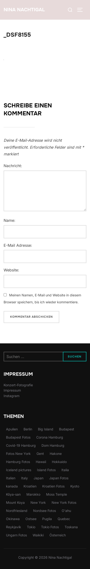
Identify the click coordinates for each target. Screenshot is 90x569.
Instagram (11, 396)
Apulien (12, 429)
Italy (24, 478)
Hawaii (41, 462)
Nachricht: (13, 165)
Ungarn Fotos (16, 535)
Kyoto (74, 486)
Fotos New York (18, 454)
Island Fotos (46, 470)
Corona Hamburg (49, 437)
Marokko (33, 494)
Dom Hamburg (53, 445)
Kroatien (30, 486)
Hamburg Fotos (18, 462)
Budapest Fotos (18, 437)
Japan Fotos (58, 478)
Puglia (47, 519)
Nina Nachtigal (24, 10)
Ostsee (30, 519)
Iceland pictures (18, 470)
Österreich (57, 535)
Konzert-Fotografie (18, 385)
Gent (40, 454)
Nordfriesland (16, 511)
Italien (10, 478)
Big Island (45, 429)
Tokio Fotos (50, 527)
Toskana (71, 527)
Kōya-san (13, 494)
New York (38, 502)
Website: (11, 270)
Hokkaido (59, 462)
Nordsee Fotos (44, 511)
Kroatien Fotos (53, 486)
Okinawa (13, 519)
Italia (65, 470)
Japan (38, 478)
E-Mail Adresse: (18, 245)
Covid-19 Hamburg (21, 445)
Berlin (28, 429)
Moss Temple (56, 494)
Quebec (64, 519)
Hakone (56, 454)
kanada (12, 486)
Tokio (31, 527)
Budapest (66, 429)
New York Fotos (64, 502)
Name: (9, 220)
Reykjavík (13, 527)
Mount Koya (15, 502)
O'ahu (66, 511)
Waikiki (38, 535)
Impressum (12, 390)
